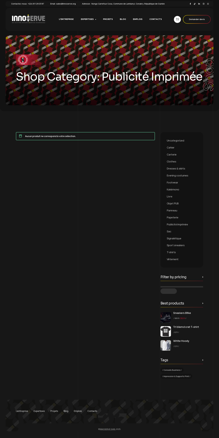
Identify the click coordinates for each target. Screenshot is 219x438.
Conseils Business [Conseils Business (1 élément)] (172, 370)
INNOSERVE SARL (108, 429)
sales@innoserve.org (66, 3)
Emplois (78, 411)
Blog (66, 411)
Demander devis (197, 19)
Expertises (39, 411)
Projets (54, 411)
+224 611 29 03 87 (36, 3)
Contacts (92, 411)
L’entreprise (22, 411)
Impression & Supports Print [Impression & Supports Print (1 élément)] (176, 376)
